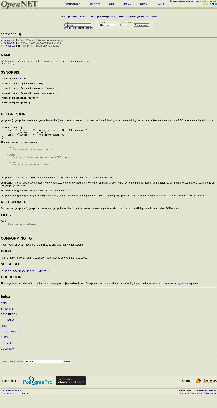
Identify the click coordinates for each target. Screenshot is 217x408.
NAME (4, 315)
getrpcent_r (7, 282)
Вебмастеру (210, 405)
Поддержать (196, 405)
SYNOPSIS (7, 320)
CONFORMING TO (11, 343)
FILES (4, 338)
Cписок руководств (75, 28)
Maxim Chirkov (208, 403)
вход (188, 1)
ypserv (43, 282)
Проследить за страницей (15, 405)
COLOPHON (8, 361)
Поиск (159, 4)
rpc (20, 282)
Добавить (184, 405)
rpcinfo (30, 282)
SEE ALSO (7, 355)
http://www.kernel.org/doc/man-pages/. (178, 295)
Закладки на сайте (11, 403)
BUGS (4, 349)
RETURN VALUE (10, 332)
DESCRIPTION (9, 326)
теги (166, 4)
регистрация (196, 1)
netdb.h (20, 80)
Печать (89, 28)
